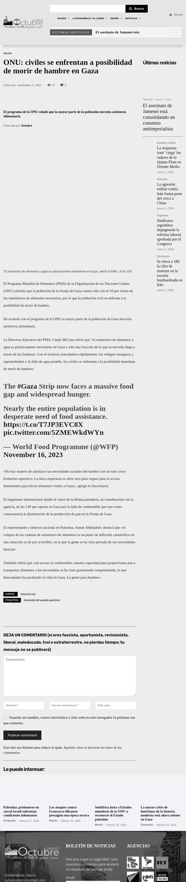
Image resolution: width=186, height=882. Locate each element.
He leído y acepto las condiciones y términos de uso (90, 839)
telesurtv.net (28, 536)
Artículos (148, 99)
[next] (179, 32)
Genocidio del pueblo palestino (42, 542)
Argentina (162, 180)
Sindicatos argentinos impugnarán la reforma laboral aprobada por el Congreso (169, 191)
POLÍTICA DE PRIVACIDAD (78, 877)
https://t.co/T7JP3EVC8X (43, 366)
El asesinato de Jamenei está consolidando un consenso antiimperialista (162, 108)
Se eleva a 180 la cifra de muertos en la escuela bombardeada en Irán (169, 220)
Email (70, 819)
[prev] (172, 32)
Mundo (7, 53)
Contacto (163, 877)
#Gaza (27, 328)
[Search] (136, 9)
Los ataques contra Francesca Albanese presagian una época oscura (69, 754)
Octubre (26, 125)
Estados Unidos (166, 126)
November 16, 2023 (33, 397)
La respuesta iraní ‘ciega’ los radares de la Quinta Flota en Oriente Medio (169, 136)
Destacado (163, 210)
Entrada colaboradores (137, 877)
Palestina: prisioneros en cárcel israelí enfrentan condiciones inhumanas (21, 754)
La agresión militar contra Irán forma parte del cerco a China (168, 163)
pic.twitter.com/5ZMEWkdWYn (53, 374)
